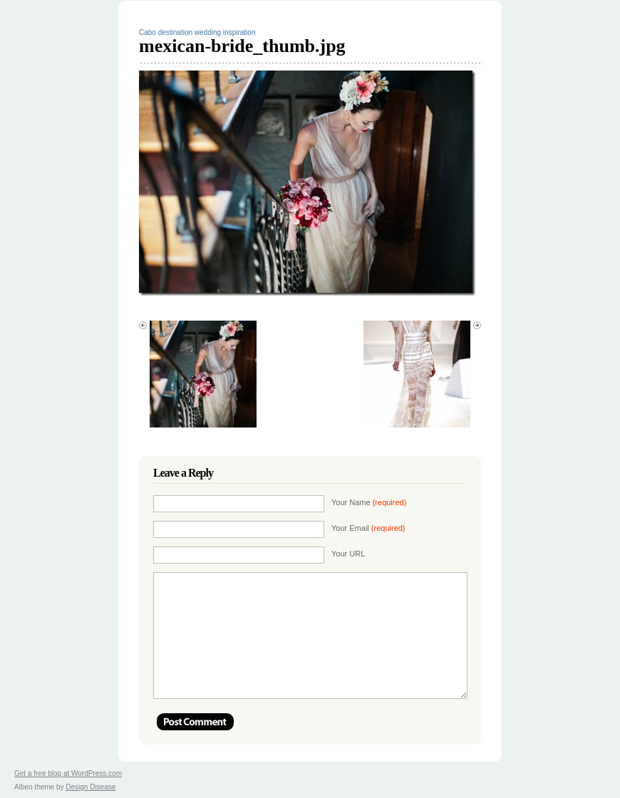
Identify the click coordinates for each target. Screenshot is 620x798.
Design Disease (90, 787)
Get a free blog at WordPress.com (68, 773)
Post (195, 721)
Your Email (368, 528)
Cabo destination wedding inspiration (197, 32)
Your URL (348, 553)
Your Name (368, 502)
